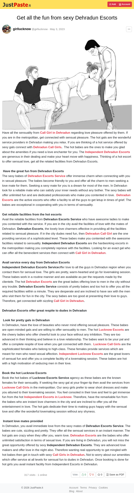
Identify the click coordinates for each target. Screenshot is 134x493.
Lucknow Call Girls (107, 344)
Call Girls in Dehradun (68, 454)
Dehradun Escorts (39, 281)
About (79, 491)
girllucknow (22, 29)
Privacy (93, 487)
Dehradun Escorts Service (46, 176)
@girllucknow (40, 29)
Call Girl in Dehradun (55, 132)
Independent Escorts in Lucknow (48, 397)
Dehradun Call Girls (47, 147)
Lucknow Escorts (111, 329)
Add (112, 4)
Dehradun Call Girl (98, 233)
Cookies (103, 487)
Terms (83, 487)
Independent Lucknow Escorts (81, 354)
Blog (71, 491)
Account (124, 4)
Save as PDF (115, 474)
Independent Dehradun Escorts (107, 152)
